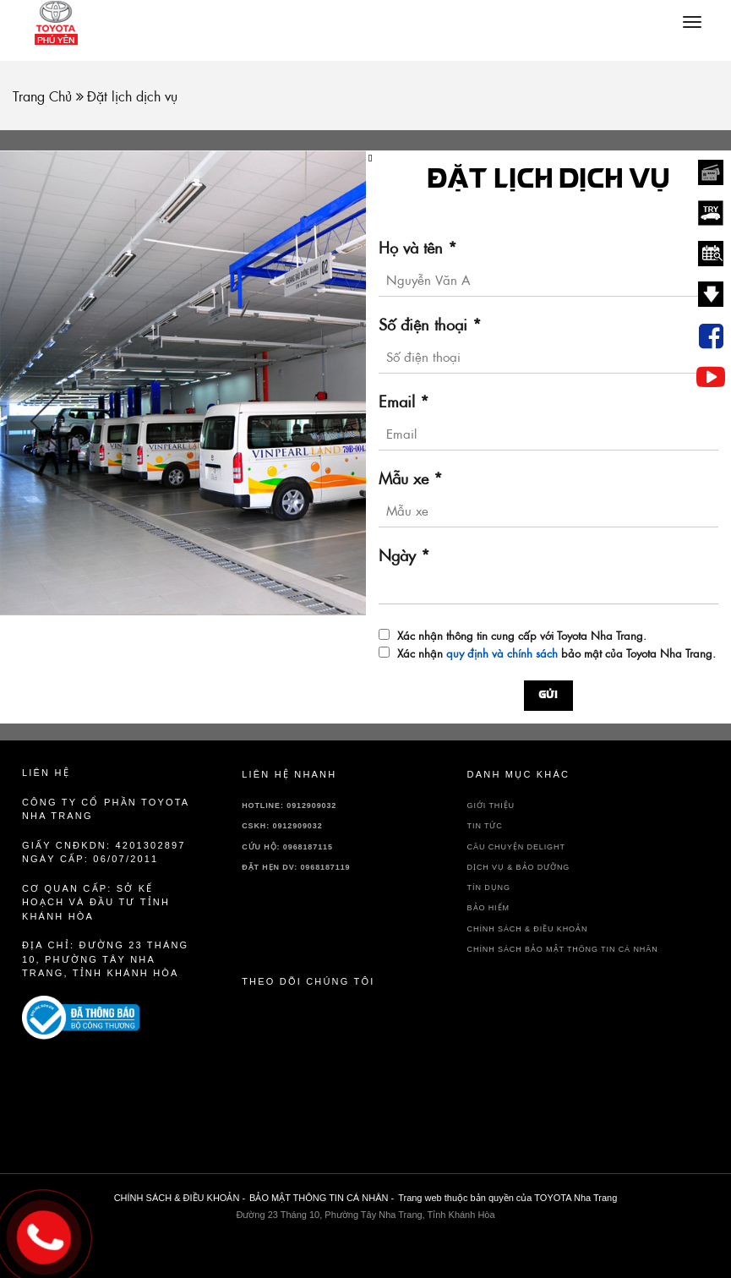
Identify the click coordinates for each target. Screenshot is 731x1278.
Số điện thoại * (430, 325)
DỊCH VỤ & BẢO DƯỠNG (518, 867)
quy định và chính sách (502, 653)
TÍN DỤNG (488, 887)
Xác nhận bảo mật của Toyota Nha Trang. (556, 653)
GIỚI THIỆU (491, 805)
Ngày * (404, 555)
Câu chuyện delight (516, 847)
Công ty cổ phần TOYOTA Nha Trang (105, 809)
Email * (404, 401)
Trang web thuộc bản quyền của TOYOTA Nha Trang (507, 1198)
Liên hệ (46, 772)
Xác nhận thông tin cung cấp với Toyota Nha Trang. (521, 636)
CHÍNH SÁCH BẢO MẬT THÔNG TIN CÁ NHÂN (562, 949)
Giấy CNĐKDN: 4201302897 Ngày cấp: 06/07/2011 (104, 852)
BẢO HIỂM (488, 908)
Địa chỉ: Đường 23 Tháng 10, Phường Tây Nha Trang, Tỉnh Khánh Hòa (105, 959)
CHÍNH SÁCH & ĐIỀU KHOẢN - (179, 1198)
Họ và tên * (418, 248)
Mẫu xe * (411, 478)
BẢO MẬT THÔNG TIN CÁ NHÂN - (321, 1198)
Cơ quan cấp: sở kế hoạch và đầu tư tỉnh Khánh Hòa (96, 902)
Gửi (548, 696)
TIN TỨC (485, 826)
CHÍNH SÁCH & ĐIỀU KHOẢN (527, 929)
